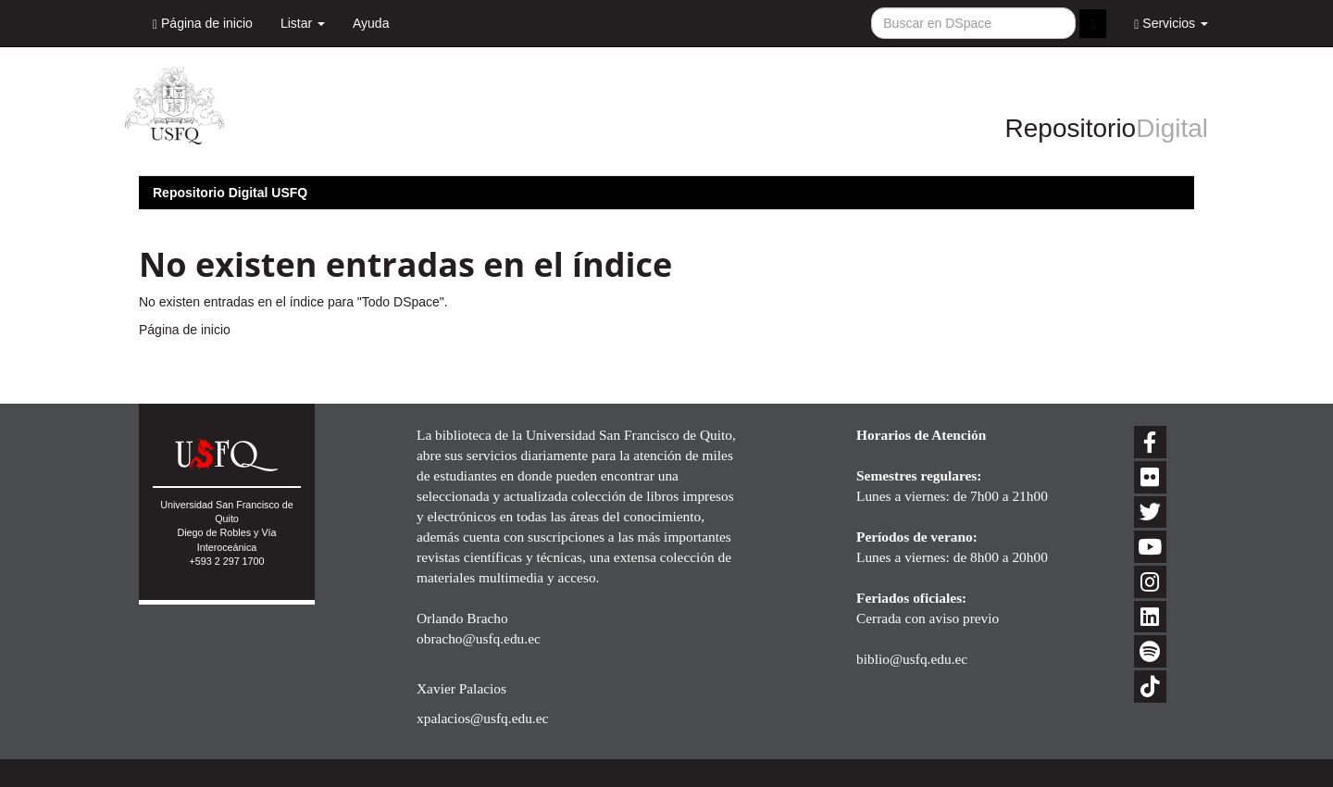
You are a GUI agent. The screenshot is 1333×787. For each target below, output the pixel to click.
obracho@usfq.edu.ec (479, 638)
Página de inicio (203, 23)
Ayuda (371, 23)
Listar (302, 23)
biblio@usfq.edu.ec (911, 659)
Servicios (1171, 23)
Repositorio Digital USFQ (230, 192)
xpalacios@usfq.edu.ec (482, 718)
